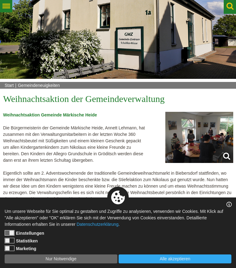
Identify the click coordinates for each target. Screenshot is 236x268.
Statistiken (21, 240)
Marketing (20, 248)
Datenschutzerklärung (97, 224)
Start (9, 85)
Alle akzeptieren (175, 258)
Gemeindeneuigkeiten (39, 85)
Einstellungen (24, 233)
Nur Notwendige (60, 258)
